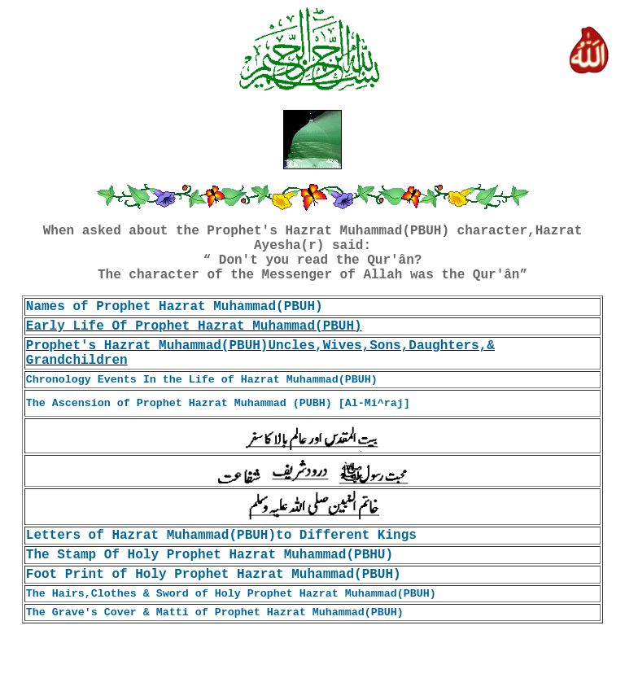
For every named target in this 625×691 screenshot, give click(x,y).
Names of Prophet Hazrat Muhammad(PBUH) (174, 307)
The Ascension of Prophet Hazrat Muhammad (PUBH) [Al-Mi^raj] (218, 403)
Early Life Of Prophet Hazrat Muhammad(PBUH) (194, 326)
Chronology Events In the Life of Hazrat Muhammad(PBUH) (202, 380)
